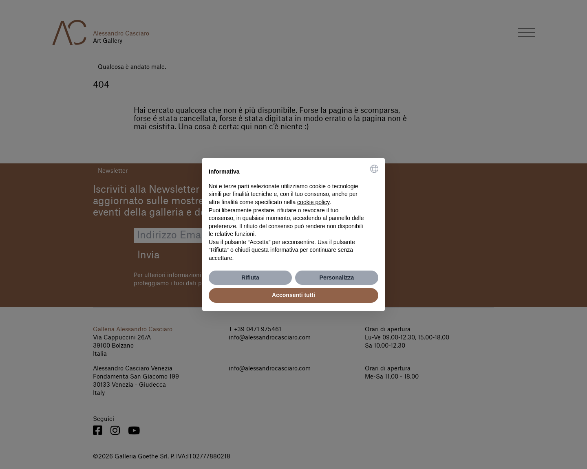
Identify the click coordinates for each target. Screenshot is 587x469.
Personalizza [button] (337, 277)
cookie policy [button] (313, 202)
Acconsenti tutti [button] (293, 295)
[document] (293, 213)
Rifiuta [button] (250, 277)
